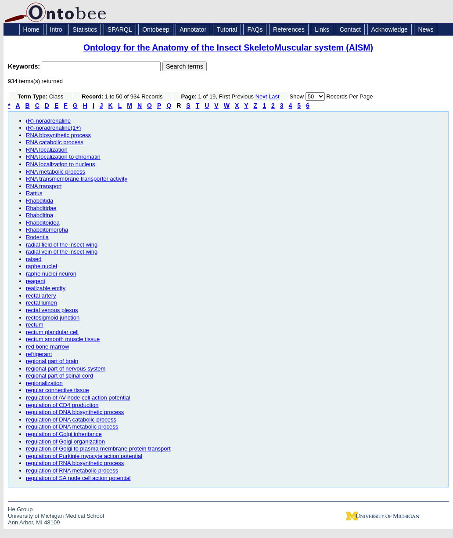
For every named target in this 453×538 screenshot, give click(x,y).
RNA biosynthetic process (58, 135)
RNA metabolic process (55, 171)
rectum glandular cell (52, 332)
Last (274, 96)
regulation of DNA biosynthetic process (75, 412)
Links (322, 29)
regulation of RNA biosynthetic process (75, 463)
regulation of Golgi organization (65, 441)
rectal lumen (41, 302)
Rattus (34, 193)
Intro (56, 29)
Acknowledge (389, 29)
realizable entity (45, 288)
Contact (350, 29)
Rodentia (37, 237)
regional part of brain (52, 361)
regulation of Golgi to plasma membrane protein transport (98, 448)
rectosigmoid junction (52, 317)
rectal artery (41, 295)
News (425, 29)
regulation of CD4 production (62, 405)
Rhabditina (39, 215)
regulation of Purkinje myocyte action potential (84, 456)
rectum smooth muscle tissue (63, 339)
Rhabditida (39, 200)
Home (31, 29)
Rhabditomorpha (47, 229)
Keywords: (25, 66)
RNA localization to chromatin (63, 156)
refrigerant (39, 354)
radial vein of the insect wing (61, 251)
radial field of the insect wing (61, 244)
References (289, 29)
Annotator (193, 29)
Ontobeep (155, 29)
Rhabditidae (41, 208)
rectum (34, 324)
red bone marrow (47, 346)
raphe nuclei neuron (51, 273)
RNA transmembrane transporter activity (76, 178)
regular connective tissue (57, 390)
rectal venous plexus (52, 310)
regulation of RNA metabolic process (72, 470)
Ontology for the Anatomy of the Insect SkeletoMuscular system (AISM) (228, 47)
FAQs (254, 29)
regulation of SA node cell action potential (78, 478)
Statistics (84, 29)
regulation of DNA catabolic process (71, 419)
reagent (35, 281)
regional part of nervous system (65, 368)
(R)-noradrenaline (48, 120)
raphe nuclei (41, 266)
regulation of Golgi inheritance (64, 434)
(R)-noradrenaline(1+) (53, 127)
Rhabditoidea (43, 222)
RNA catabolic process (54, 142)
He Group (20, 509)
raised (33, 259)
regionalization (44, 383)
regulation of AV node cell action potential (78, 397)
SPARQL (120, 29)
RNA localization (47, 149)
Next (261, 96)
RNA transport (44, 186)
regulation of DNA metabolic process (72, 426)
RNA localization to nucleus (60, 164)
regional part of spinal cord (59, 375)
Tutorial (227, 29)
